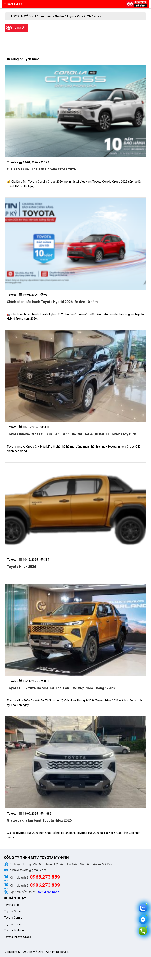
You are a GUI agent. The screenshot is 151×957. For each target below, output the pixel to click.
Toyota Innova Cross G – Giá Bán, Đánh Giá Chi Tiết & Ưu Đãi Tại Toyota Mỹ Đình (71, 434)
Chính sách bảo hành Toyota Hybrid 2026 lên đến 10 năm (52, 302)
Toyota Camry (13, 917)
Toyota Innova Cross (18, 937)
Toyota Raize (12, 924)
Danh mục (13, 4)
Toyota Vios (12, 905)
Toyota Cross (13, 911)
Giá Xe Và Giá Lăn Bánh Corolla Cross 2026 (41, 169)
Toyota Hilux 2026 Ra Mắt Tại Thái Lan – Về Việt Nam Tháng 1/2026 (61, 688)
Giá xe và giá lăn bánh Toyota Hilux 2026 (39, 820)
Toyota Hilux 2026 (21, 566)
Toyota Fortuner (14, 930)
